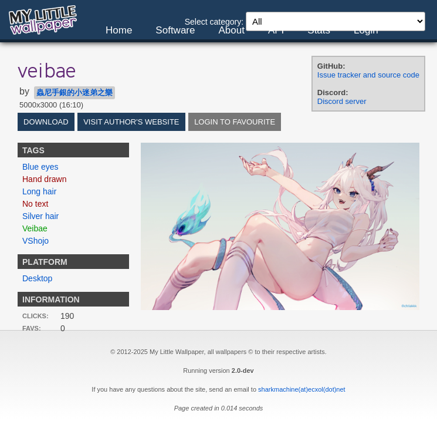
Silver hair (40, 216)
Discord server (342, 101)
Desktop (37, 278)
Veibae (35, 228)
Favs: (31, 328)
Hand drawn (44, 179)
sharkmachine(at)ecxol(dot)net (301, 389)
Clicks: (35, 315)
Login (366, 30)
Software (175, 30)
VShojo (35, 240)
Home (119, 30)
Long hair (39, 191)
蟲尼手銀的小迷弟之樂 (74, 92)
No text (35, 203)
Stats (318, 30)
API (276, 30)
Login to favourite (234, 121)
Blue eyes (40, 166)
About (231, 30)
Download (46, 121)
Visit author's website (131, 121)
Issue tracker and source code (368, 74)
